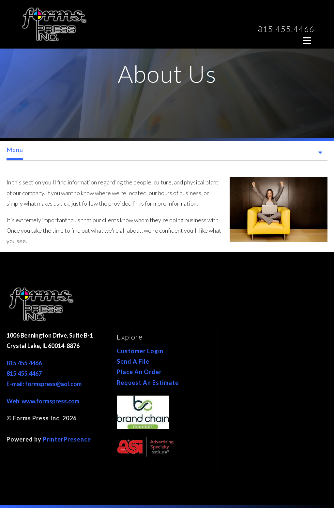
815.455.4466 (286, 29)
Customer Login (140, 351)
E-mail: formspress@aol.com (44, 383)
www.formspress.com (50, 401)
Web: (14, 401)
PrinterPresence (67, 439)
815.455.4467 (24, 373)
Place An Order (139, 371)
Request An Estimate (148, 382)
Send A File (133, 361)
